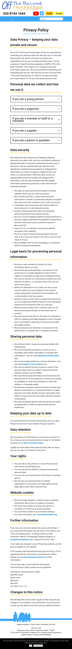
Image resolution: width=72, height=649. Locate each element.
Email (49, 13)
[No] (69, 644)
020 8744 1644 (14, 13)
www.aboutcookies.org (47, 514)
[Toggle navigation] (12, 19)
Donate (59, 13)
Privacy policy (38, 645)
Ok (31, 645)
